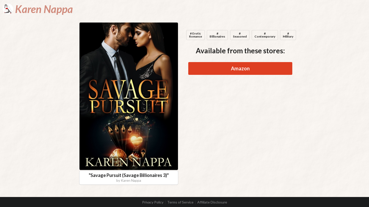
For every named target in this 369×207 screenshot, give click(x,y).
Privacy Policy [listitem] (152, 202)
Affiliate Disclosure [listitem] (212, 202)
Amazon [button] (240, 68)
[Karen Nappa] (38, 9)
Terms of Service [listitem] (180, 202)
